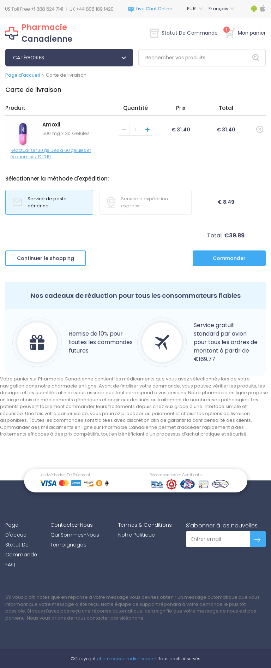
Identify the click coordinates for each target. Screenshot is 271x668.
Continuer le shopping (45, 258)
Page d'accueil (22, 75)
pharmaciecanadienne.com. (126, 659)
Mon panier (245, 32)
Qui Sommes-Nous (74, 534)
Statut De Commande (184, 32)
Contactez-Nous (71, 524)
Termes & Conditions (145, 524)
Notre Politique (136, 534)
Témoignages (68, 544)
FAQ (10, 564)
